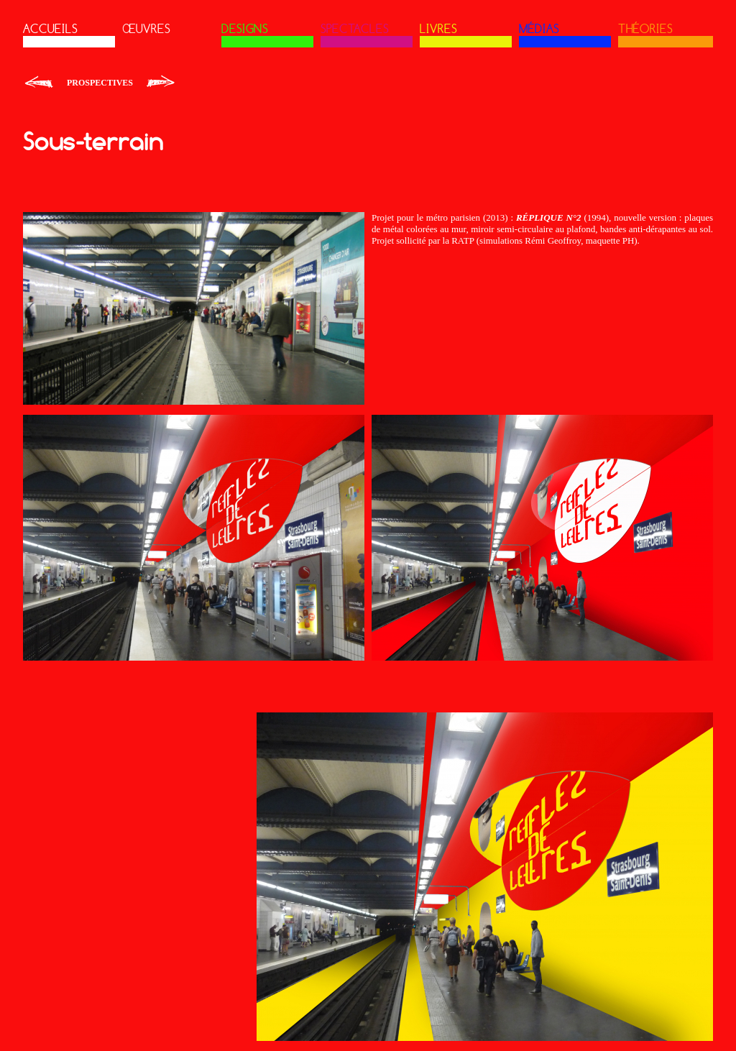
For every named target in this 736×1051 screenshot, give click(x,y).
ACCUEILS (50, 29)
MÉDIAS (539, 29)
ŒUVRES (146, 29)
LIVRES (438, 29)
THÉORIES (645, 29)
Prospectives (100, 83)
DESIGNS (244, 29)
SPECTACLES (355, 29)
